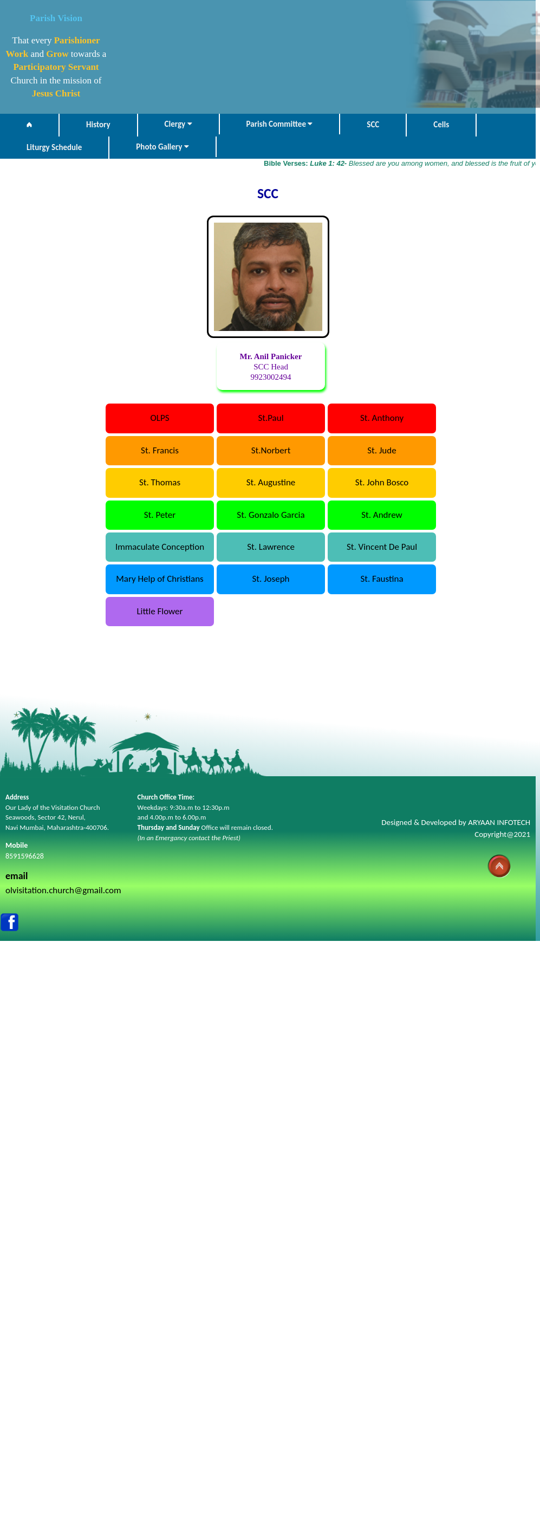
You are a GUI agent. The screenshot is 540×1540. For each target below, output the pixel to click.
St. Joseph (271, 578)
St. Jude (381, 450)
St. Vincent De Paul (382, 547)
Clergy (178, 124)
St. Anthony (382, 418)
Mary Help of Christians (159, 578)
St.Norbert (271, 450)
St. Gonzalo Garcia (270, 515)
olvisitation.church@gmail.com (63, 890)
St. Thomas (159, 482)
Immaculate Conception (159, 547)
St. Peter (159, 515)
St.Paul (270, 418)
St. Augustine (271, 482)
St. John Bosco (382, 482)
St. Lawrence (271, 547)
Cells (441, 124)
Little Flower (159, 611)
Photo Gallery (162, 147)
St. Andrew (381, 515)
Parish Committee (279, 124)
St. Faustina (381, 578)
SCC (373, 124)
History (98, 124)
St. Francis (160, 450)
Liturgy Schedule (54, 147)
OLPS (160, 418)
